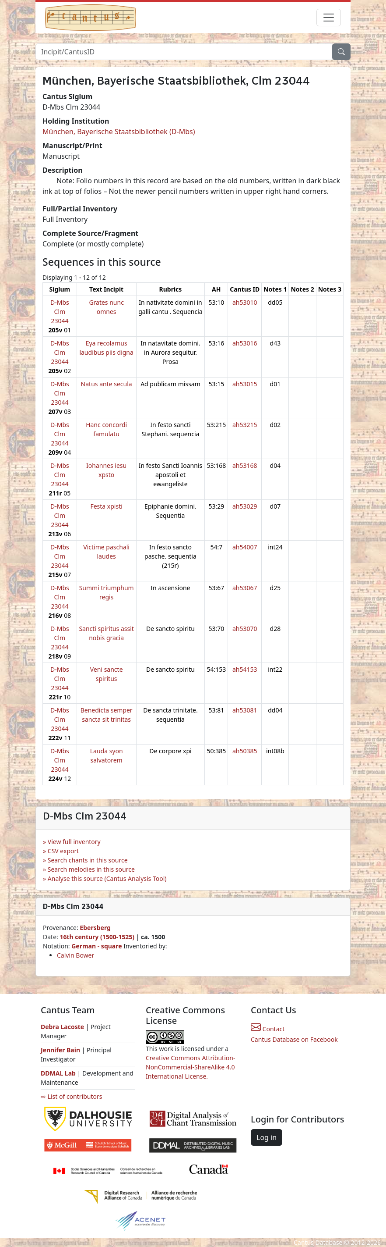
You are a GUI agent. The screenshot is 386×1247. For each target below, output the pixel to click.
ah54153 (244, 669)
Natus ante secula (106, 384)
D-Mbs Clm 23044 (59, 311)
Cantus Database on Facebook (294, 1039)
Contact (267, 1029)
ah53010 (244, 302)
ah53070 (244, 628)
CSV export (63, 851)
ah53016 (244, 343)
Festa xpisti (106, 506)
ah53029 (244, 506)
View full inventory (74, 841)
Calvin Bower (75, 955)
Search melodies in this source (91, 869)
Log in (266, 1137)
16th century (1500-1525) (97, 937)
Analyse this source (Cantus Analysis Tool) (107, 878)
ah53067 (244, 588)
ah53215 (244, 424)
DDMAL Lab (58, 1073)
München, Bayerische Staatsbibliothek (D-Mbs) (118, 131)
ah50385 (244, 751)
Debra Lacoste (62, 1027)
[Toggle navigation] (328, 17)
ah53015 (244, 384)
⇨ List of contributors (71, 1096)
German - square (97, 946)
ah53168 (244, 465)
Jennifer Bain (61, 1050)
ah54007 (244, 547)
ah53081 (244, 710)
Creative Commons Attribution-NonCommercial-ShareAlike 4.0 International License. (190, 1067)
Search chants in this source (88, 860)
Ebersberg (95, 927)
